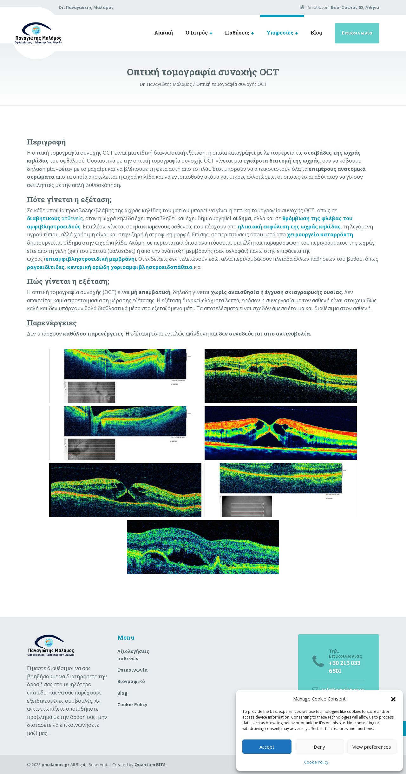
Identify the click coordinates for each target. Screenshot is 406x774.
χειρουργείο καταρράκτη (320, 234)
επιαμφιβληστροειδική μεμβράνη (90, 258)
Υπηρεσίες (279, 32)
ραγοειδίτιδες (45, 267)
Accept (266, 747)
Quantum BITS (150, 764)
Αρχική (163, 32)
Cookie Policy (316, 762)
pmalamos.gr (55, 764)
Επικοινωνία (357, 33)
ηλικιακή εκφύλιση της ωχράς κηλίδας (289, 226)
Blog (316, 32)
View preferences (371, 747)
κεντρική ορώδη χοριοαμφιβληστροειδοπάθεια (130, 267)
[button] (393, 698)
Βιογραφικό (131, 681)
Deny (319, 747)
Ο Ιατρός (197, 32)
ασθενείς (55, 218)
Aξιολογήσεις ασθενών (133, 654)
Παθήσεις (237, 32)
